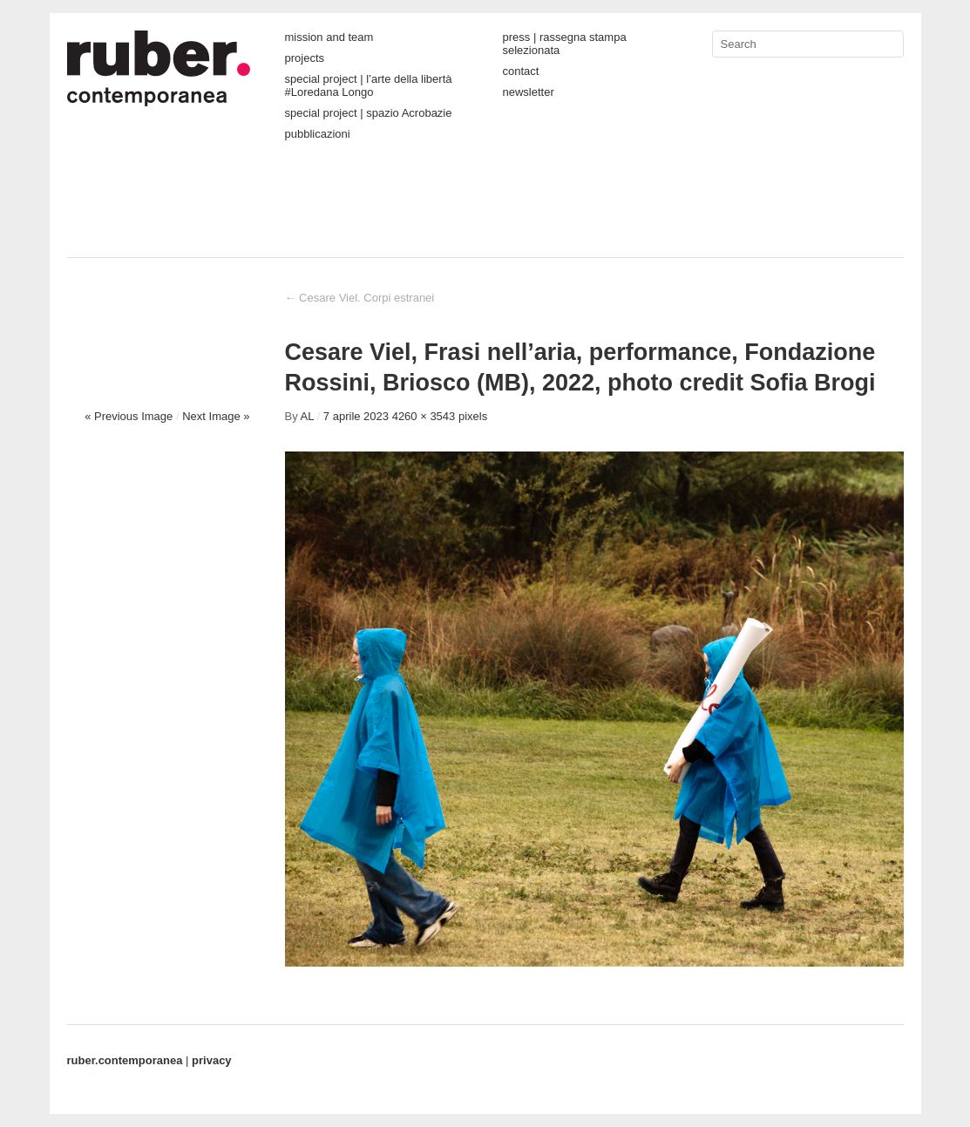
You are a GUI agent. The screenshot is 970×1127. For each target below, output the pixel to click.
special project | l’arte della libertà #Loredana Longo (368, 85)
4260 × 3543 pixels (440, 416)
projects (305, 57)
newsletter (528, 91)
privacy (212, 1060)
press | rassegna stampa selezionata (565, 44)
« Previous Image (129, 416)
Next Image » (215, 416)
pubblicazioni (317, 133)
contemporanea (125, 1060)
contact (521, 71)
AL (307, 416)
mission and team (329, 37)
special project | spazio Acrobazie (368, 112)
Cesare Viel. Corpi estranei (360, 297)
